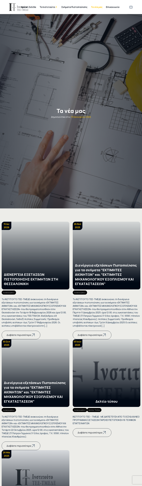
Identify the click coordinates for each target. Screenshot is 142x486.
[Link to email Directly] (131, 6)
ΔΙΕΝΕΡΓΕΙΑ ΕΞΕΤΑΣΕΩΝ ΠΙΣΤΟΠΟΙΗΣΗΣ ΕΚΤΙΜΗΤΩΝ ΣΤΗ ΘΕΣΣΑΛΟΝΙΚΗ (31, 279)
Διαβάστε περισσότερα (21, 335)
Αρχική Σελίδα (28, 7)
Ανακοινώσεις (9, 292)
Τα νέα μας (96, 7)
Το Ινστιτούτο (47, 7)
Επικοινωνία (112, 7)
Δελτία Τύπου (94, 410)
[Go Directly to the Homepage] (18, 6)
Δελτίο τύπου (106, 401)
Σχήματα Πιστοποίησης (74, 7)
